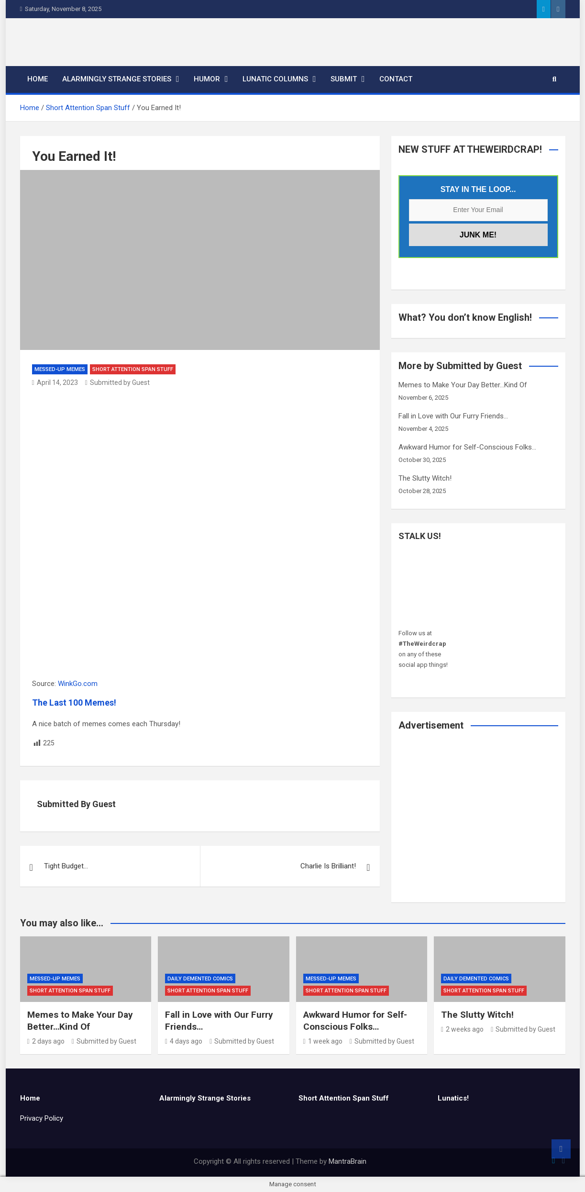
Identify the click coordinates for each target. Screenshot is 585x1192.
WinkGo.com (78, 683)
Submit (344, 79)
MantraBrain (347, 1161)
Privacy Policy (41, 1118)
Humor (207, 79)
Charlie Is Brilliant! (328, 866)
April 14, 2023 (55, 382)
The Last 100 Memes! (74, 702)
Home (37, 79)
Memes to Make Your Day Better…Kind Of (462, 385)
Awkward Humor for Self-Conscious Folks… (467, 447)
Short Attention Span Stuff (132, 369)
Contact (395, 79)
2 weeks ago (462, 1029)
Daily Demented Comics (200, 979)
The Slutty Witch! (425, 478)
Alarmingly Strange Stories (116, 79)
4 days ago (183, 1041)
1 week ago (322, 1041)
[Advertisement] (478, 823)
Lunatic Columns (275, 79)
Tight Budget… (66, 866)
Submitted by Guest (117, 382)
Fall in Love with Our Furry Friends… (453, 416)
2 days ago (46, 1041)
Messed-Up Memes (59, 369)
